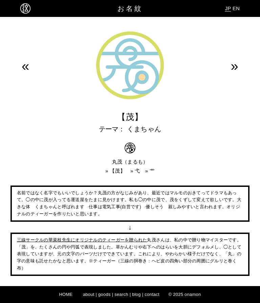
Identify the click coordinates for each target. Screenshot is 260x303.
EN (236, 8)
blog (136, 294)
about (88, 294)
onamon (193, 294)
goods (104, 294)
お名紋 (130, 8)
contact (152, 294)
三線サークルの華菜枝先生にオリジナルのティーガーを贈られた (82, 239)
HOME (65, 294)
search (121, 294)
